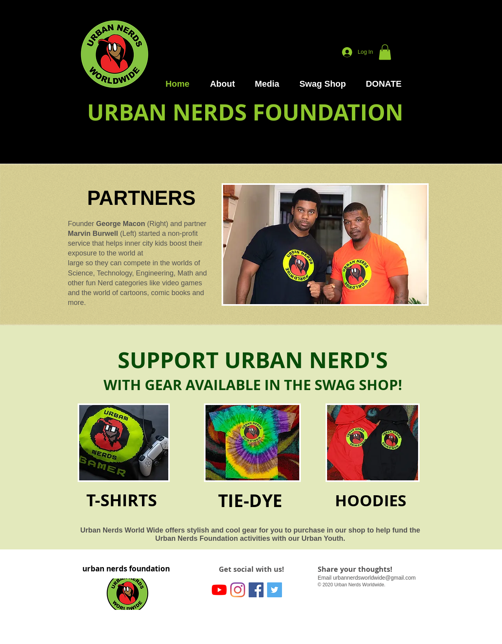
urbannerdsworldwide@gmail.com (374, 578)
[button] (384, 52)
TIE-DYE (250, 501)
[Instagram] (237, 589)
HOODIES (370, 500)
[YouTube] (219, 589)
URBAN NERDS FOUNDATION (245, 112)
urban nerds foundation (126, 569)
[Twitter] (274, 589)
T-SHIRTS (121, 500)
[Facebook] (256, 589)
